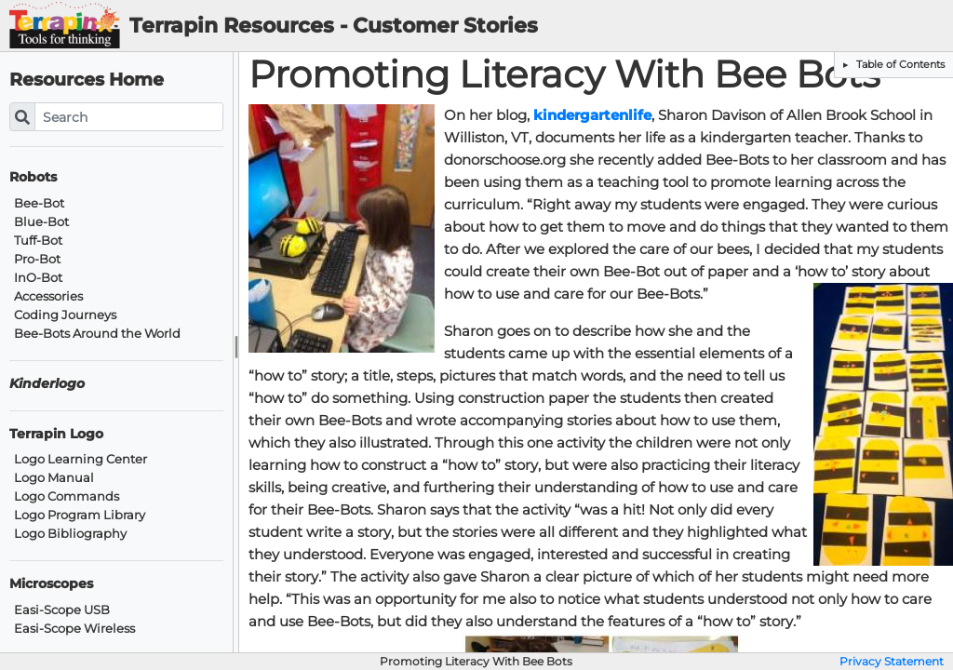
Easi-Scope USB (62, 610)
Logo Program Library (79, 515)
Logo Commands (66, 496)
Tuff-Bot (38, 241)
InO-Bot (38, 278)
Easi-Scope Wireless (74, 629)
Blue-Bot (41, 222)
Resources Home (86, 79)
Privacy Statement (891, 661)
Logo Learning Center (80, 459)
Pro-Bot (37, 259)
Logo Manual (54, 478)
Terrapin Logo (56, 434)
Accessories (48, 296)
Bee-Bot (39, 203)
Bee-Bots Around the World (97, 334)
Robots (33, 177)
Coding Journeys (65, 315)
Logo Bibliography (70, 534)
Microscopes (51, 584)
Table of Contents (899, 64)
